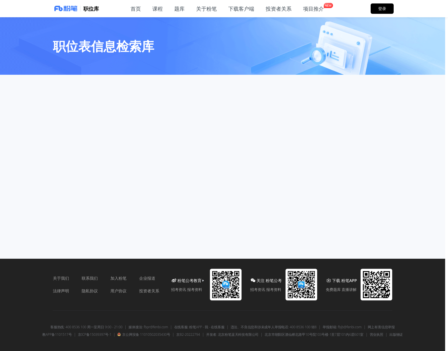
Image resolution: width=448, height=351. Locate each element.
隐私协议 (90, 291)
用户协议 (118, 291)
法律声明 (61, 291)
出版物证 (396, 335)
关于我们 (61, 278)
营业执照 (376, 335)
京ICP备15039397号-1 (94, 335)
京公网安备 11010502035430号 (143, 335)
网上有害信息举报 (381, 327)
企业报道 (147, 278)
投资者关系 (149, 291)
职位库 (91, 8)
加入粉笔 (118, 278)
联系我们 (90, 278)
